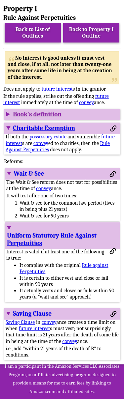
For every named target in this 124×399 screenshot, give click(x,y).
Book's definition (37, 114)
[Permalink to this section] (113, 128)
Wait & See (29, 173)
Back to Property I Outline (91, 32)
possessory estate (47, 137)
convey (86, 102)
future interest (57, 89)
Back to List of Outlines (33, 32)
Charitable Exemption (44, 128)
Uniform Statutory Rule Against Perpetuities (52, 239)
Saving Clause (32, 313)
